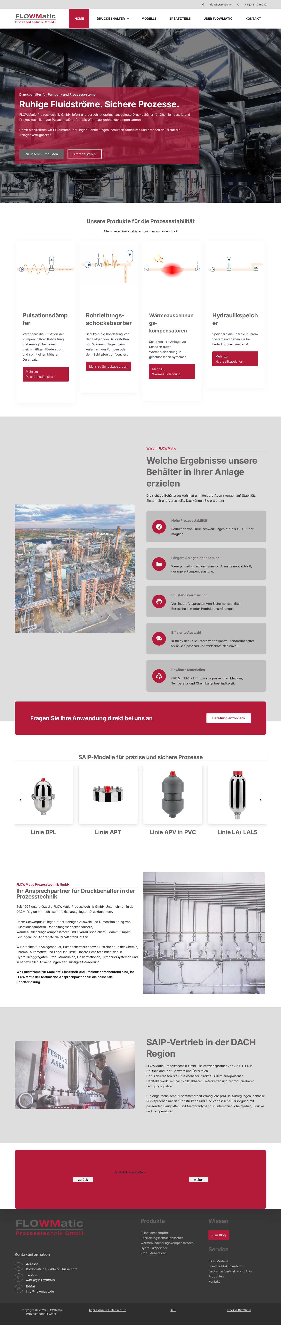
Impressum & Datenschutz (107, 1310)
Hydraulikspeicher (153, 1248)
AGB (173, 1310)
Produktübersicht (153, 1253)
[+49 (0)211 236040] (237, 4)
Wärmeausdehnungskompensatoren (167, 1243)
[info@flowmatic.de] (203, 4)
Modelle (149, 19)
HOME (79, 19)
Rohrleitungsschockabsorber (161, 1238)
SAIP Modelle (218, 1261)
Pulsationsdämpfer (154, 1233)
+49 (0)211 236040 (254, 4)
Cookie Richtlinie (239, 1310)
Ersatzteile (180, 19)
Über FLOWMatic (218, 19)
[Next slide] (261, 800)
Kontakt (253, 19)
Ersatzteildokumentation (226, 1266)
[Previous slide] (20, 800)
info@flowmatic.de (220, 4)
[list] (140, 800)
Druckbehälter (113, 18)
